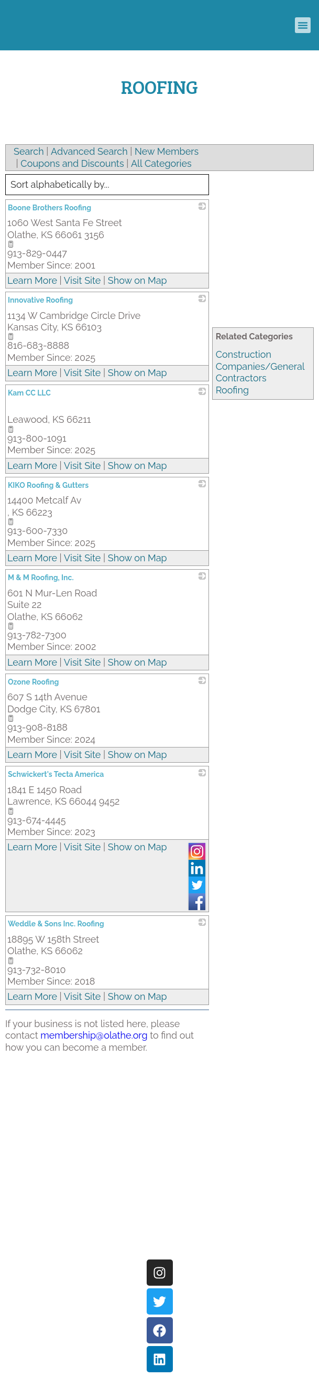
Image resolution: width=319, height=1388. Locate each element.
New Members (167, 151)
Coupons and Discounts (72, 163)
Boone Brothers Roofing (49, 208)
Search (29, 151)
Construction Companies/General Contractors (260, 366)
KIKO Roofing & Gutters (48, 485)
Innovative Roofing (40, 300)
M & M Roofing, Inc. (41, 577)
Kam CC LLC (29, 393)
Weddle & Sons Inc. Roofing (56, 924)
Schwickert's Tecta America (56, 774)
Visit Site (82, 280)
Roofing (232, 390)
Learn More (32, 280)
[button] (303, 25)
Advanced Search (89, 151)
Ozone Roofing (33, 682)
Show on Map (137, 280)
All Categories (161, 163)
